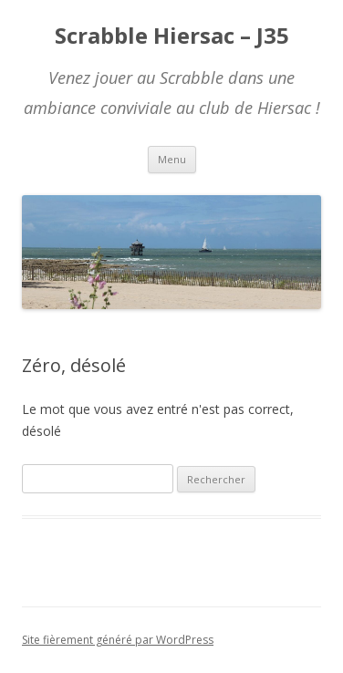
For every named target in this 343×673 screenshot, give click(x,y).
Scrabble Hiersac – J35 (172, 36)
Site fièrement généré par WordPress (117, 639)
